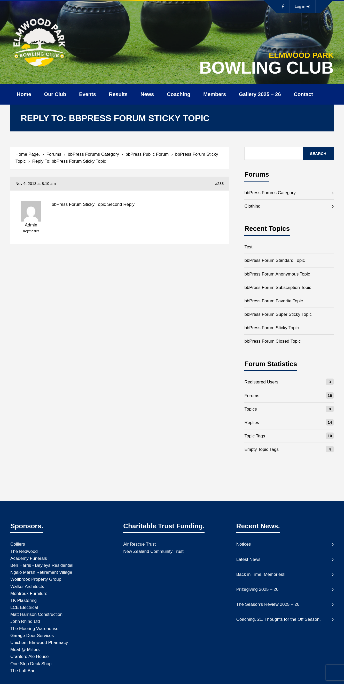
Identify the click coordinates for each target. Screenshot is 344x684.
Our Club (55, 94)
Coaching (178, 94)
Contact (303, 94)
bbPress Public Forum (147, 154)
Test (248, 247)
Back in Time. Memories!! (261, 574)
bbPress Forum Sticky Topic (271, 327)
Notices (243, 544)
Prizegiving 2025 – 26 (257, 589)
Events (87, 94)
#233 (219, 183)
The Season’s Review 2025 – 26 (267, 604)
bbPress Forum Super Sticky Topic (277, 314)
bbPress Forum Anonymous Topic (277, 274)
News (147, 94)
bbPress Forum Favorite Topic (273, 300)
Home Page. (27, 154)
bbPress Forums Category (93, 154)
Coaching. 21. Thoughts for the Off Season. (278, 619)
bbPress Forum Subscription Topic (277, 287)
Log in (302, 6)
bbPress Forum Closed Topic (272, 341)
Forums (53, 154)
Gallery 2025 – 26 (260, 94)
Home (24, 94)
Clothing (252, 206)
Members (214, 94)
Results (118, 94)
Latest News (248, 559)
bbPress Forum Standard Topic (274, 260)
